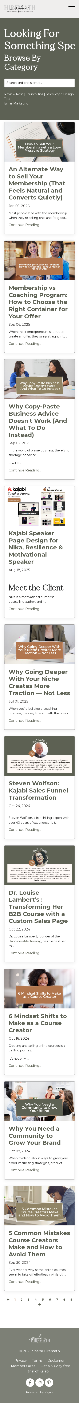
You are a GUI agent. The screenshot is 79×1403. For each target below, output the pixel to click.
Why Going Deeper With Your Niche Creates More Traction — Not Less (39, 682)
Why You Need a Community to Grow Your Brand (35, 1135)
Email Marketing (16, 103)
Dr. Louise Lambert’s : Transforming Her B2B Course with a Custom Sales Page (38, 906)
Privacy (21, 1361)
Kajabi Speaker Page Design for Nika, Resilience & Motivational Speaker (36, 547)
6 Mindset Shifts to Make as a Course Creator (38, 1023)
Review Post (13, 94)
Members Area (23, 1366)
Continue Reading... (25, 225)
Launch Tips (34, 94)
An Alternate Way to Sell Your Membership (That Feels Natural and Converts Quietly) (37, 183)
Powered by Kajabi (39, 1392)
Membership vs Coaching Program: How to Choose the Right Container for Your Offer (38, 302)
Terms (37, 1361)
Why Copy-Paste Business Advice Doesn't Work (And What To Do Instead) (38, 420)
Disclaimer (56, 1361)
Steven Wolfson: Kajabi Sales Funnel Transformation (38, 790)
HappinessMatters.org (25, 941)
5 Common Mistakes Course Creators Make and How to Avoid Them (39, 1244)
